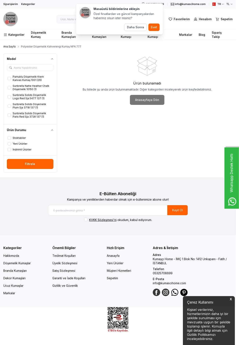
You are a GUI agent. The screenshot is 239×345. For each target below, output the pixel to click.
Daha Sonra (135, 27)
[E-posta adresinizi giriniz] (118, 210)
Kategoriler (28, 4)
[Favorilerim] (179, 19)
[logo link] (12, 19)
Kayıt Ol (177, 210)
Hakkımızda (11, 255)
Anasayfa (113, 255)
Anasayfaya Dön (147, 100)
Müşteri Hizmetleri (119, 270)
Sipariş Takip (217, 34)
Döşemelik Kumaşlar (17, 263)
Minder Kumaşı (126, 34)
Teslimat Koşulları (64, 255)
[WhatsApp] (175, 292)
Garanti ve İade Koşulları (68, 278)
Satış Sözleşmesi (63, 270)
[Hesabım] (202, 19)
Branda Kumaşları (69, 34)
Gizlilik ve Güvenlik (65, 285)
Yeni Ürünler (115, 263)
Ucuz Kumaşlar (13, 285)
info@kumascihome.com (169, 283)
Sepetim (112, 278)
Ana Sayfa (9, 46)
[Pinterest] (184, 292)
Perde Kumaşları (99, 34)
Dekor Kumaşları (14, 278)
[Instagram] (165, 292)
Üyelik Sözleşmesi (64, 263)
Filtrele (30, 164)
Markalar (185, 34)
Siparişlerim (10, 4)
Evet (154, 27)
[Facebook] (156, 292)
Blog (202, 34)
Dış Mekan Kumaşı (155, 34)
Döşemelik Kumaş (38, 34)
